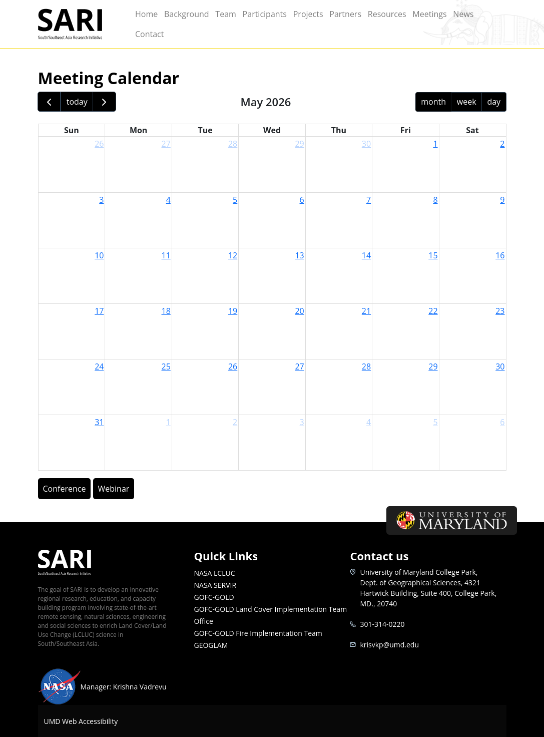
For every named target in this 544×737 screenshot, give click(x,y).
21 (366, 310)
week (466, 101)
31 (99, 422)
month (433, 101)
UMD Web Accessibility (81, 721)
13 (299, 255)
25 (166, 366)
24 (99, 366)
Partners (345, 14)
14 (366, 255)
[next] (104, 102)
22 (432, 310)
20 (299, 310)
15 (432, 255)
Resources (387, 14)
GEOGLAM (211, 645)
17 (99, 310)
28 (232, 143)
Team (225, 14)
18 (166, 310)
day (493, 101)
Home (146, 14)
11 (166, 255)
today (77, 101)
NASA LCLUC (214, 573)
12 (232, 255)
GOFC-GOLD (214, 597)
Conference (64, 488)
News (463, 14)
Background (186, 14)
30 (366, 143)
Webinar (114, 488)
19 (232, 310)
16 (499, 255)
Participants (265, 14)
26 (99, 143)
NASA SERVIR (215, 585)
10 (99, 255)
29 (299, 143)
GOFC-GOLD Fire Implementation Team (258, 633)
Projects (308, 14)
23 (499, 310)
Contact (149, 34)
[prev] (49, 102)
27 (166, 143)
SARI (81, 24)
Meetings (429, 14)
